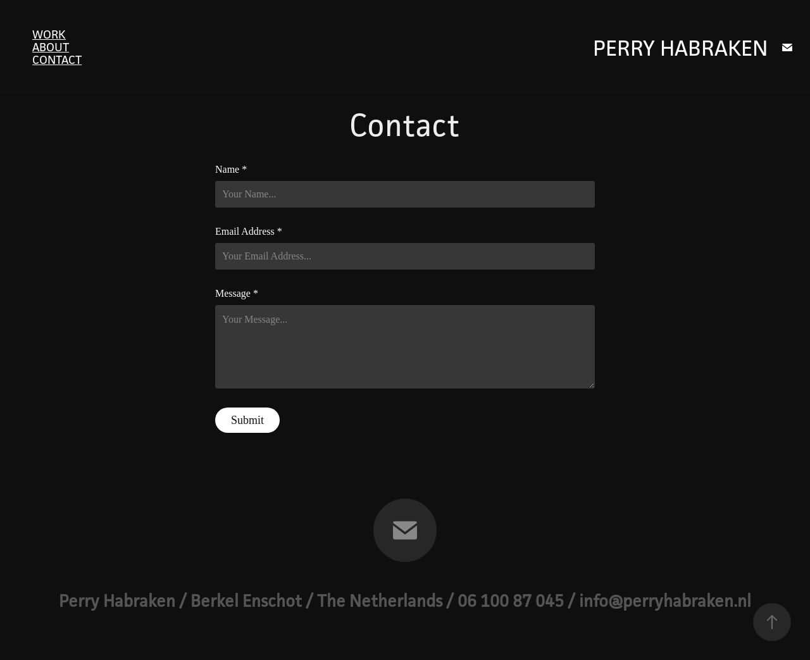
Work (49, 34)
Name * (231, 170)
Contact (57, 59)
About (50, 46)
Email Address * (248, 232)
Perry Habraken (680, 48)
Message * (236, 294)
